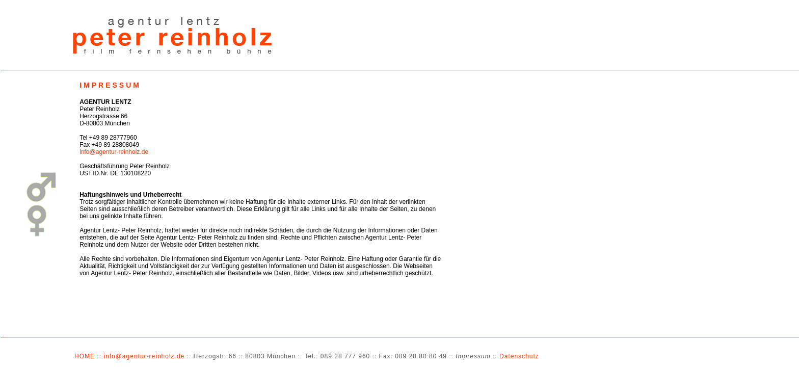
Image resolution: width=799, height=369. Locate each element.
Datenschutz (519, 356)
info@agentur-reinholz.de (113, 151)
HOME (84, 356)
